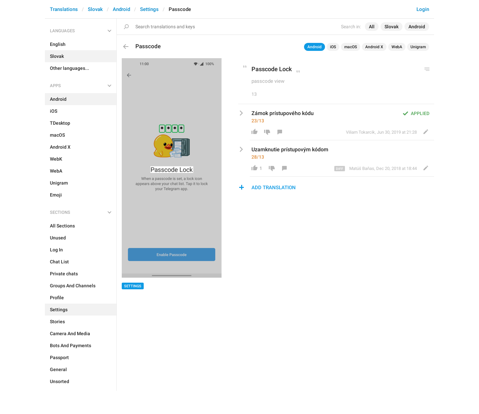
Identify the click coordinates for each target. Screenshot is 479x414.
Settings (149, 9)
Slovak (95, 9)
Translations (64, 9)
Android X (374, 47)
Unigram (418, 47)
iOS (333, 47)
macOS (350, 47)
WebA (397, 47)
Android (121, 9)
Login (422, 9)
